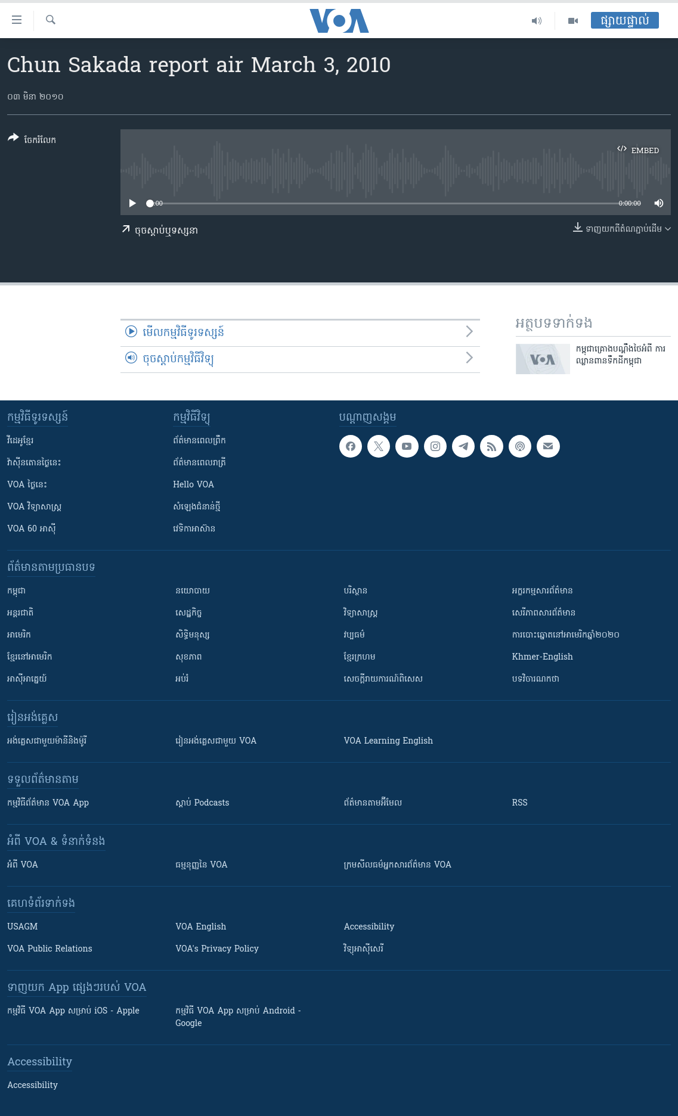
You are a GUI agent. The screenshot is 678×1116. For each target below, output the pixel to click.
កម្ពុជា (16, 591)
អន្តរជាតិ (20, 613)
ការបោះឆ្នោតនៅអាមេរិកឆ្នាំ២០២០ (566, 635)
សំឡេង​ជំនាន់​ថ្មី (196, 507)
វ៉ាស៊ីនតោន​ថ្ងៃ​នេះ (34, 463)
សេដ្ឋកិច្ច (188, 613)
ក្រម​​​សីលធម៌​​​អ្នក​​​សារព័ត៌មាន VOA (398, 865)
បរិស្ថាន (356, 591)
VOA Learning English (389, 741)
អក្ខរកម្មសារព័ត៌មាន (542, 591)
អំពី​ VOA (22, 865)
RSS (520, 803)
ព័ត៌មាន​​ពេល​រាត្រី (199, 463)
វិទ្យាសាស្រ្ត (361, 613)
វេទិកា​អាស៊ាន (194, 529)
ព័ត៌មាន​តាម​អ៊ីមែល (373, 803)
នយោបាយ (192, 591)
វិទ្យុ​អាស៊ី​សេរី (363, 949)
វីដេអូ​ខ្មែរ (20, 441)
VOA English (200, 927)
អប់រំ (181, 679)
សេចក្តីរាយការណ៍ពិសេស (383, 679)
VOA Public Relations (49, 949)
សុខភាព (188, 657)
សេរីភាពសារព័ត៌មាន (544, 613)
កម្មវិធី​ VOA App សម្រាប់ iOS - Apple (73, 1011)
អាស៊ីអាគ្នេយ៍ (27, 679)
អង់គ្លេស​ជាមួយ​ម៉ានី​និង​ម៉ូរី (46, 741)
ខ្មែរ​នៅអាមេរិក (29, 657)
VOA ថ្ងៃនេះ (27, 485)
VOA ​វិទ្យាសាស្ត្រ (34, 507)
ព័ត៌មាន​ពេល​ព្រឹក (199, 441)
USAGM (22, 927)
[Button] (32, 141)
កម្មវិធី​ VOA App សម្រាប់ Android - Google (238, 1017)
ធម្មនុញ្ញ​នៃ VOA (201, 865)
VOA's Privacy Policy (217, 949)
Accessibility (369, 927)
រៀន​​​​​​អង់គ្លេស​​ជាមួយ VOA (215, 741)
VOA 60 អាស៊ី (31, 529)
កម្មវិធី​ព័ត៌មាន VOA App (48, 803)
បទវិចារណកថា (535, 679)
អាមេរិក (19, 635)
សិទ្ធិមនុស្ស (192, 635)
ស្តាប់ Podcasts (202, 803)
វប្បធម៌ (354, 635)
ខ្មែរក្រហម (360, 657)
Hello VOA (193, 485)
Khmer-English (542, 657)
